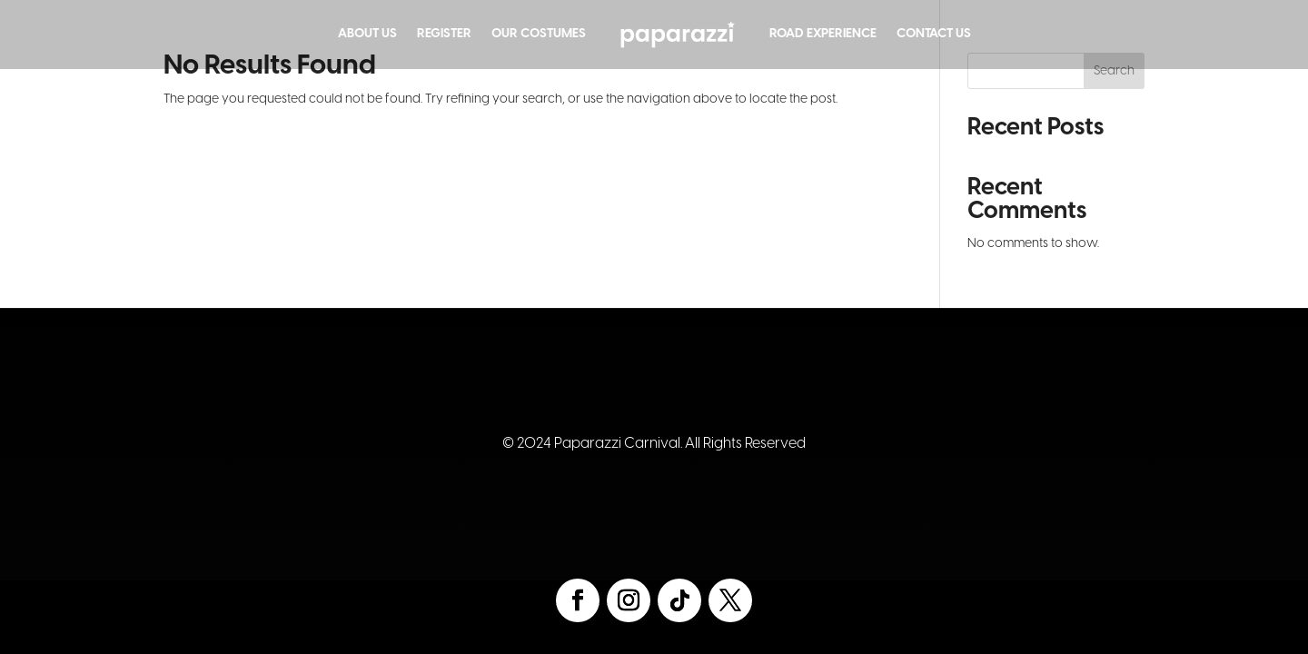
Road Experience (823, 34)
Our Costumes (538, 34)
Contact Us (934, 34)
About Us (367, 34)
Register (444, 34)
